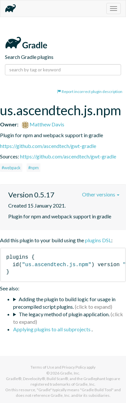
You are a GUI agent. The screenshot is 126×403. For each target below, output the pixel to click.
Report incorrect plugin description (89, 91)
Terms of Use (42, 367)
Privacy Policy (74, 367)
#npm (33, 167)
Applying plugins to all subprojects (52, 329)
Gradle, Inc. (70, 373)
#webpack (11, 167)
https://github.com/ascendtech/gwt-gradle (48, 146)
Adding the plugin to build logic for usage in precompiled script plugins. (64, 303)
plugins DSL (98, 240)
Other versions (100, 194)
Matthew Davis (43, 124)
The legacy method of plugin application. (64, 314)
